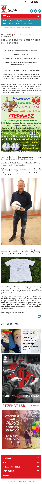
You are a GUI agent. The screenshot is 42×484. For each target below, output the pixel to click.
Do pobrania (8, 24)
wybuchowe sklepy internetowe (24, 481)
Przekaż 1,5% (23, 21)
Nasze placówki (9, 21)
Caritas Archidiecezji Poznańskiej (31, 1)
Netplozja (10, 481)
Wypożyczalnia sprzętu (24, 24)
